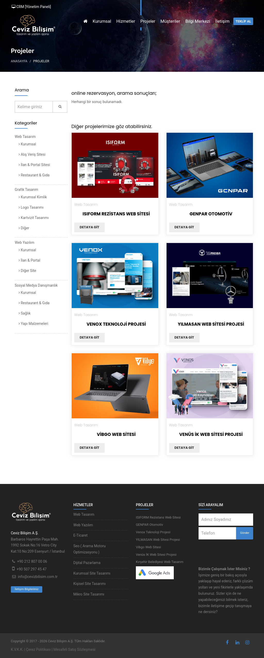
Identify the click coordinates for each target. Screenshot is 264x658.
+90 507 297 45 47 (31, 569)
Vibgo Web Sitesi (116, 434)
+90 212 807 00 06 (32, 561)
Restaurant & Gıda (34, 175)
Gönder (244, 533)
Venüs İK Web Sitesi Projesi (211, 434)
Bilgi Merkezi (197, 21)
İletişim (222, 21)
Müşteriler (170, 21)
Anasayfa (19, 61)
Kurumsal (102, 21)
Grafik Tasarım (26, 189)
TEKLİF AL (243, 21)
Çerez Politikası (38, 649)
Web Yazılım (24, 242)
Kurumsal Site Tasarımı (92, 573)
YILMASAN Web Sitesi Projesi (211, 324)
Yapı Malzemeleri (33, 324)
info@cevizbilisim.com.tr (37, 577)
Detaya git (89, 227)
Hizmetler (125, 21)
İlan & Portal (29, 260)
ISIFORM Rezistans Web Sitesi (116, 214)
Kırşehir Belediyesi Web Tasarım (159, 562)
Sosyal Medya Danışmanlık (36, 285)
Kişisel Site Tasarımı (89, 584)
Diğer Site (27, 271)
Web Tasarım (25, 137)
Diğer (24, 228)
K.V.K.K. (17, 649)
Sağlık (24, 313)
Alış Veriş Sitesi (32, 154)
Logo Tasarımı (31, 207)
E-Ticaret (80, 535)
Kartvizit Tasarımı (34, 218)
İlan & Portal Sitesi (34, 165)
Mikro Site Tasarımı (88, 594)
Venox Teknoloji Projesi (116, 324)
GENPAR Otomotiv (210, 214)
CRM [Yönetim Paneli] (31, 7)
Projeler (147, 21)
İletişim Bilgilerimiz (26, 589)
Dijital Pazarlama (87, 563)
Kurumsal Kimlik (33, 197)
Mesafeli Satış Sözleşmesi (74, 649)
